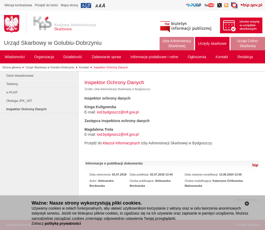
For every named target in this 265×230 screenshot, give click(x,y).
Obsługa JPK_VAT (19, 101)
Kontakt (84, 67)
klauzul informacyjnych (121, 143)
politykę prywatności (63, 223)
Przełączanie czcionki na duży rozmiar (104, 5)
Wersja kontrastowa (18, 5)
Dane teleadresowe (19, 76)
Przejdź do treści (46, 5)
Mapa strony (69, 5)
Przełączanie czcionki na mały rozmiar (97, 5)
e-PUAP (12, 92)
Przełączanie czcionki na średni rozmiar (100, 5)
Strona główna (11, 67)
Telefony (12, 84)
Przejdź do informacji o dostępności (86, 5)
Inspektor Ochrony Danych (111, 67)
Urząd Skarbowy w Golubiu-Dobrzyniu (53, 42)
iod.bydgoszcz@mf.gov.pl (118, 112)
